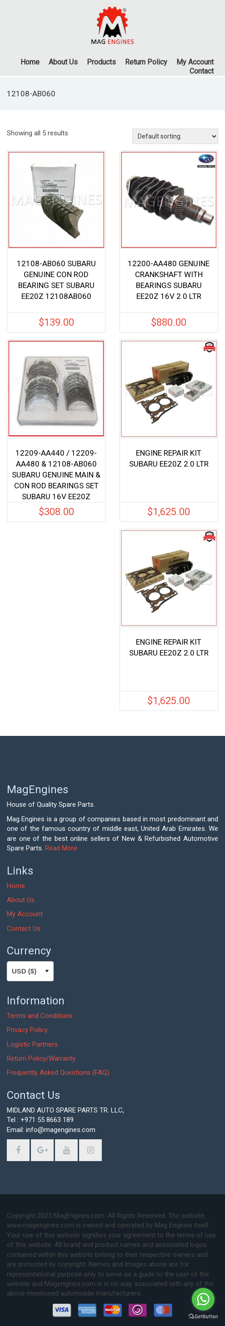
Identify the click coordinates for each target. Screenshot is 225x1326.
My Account (25, 914)
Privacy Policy (27, 1030)
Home (16, 886)
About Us (21, 900)
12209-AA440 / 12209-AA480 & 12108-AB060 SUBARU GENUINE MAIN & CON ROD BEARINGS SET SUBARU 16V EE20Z (56, 470)
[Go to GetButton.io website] (203, 1317)
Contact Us (23, 928)
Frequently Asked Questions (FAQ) (58, 1072)
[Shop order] (175, 136)
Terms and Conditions (40, 1016)
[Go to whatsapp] (203, 1299)
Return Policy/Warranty (41, 1058)
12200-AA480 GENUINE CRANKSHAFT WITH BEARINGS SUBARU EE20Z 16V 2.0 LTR (169, 280)
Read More (61, 848)
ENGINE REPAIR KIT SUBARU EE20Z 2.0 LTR (169, 458)
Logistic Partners (32, 1044)
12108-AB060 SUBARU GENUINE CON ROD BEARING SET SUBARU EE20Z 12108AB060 (56, 280)
